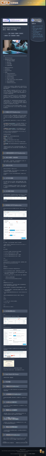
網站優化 (18, 35)
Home (31, 2)
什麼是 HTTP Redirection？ (11, 73)
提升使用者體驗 (9, 63)
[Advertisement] (22, 12)
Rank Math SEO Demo (8, 70)
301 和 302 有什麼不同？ (10, 76)
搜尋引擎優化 (13, 35)
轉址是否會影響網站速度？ (11, 81)
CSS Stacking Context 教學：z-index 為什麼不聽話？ (37, 32)
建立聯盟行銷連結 (9, 65)
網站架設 (6, 35)
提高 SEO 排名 (9, 62)
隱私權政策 (33, 453)
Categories (42, 2)
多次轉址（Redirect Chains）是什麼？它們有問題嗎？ (15, 79)
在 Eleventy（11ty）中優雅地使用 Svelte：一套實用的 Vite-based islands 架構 (38, 29)
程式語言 (12, 33)
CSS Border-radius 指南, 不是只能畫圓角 (38, 26)
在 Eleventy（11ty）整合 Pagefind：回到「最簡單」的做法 (38, 34)
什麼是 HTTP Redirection (8, 57)
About (38, 2)
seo (9, 35)
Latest (34, 2)
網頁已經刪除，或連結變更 (11, 60)
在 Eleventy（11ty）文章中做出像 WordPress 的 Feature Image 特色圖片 (38, 36)
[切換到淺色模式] (28, 2)
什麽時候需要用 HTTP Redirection (10, 59)
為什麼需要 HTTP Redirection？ (12, 74)
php (9, 33)
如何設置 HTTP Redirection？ (11, 82)
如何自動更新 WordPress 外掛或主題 (8, 442)
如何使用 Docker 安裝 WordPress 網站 (21, 442)
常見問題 (6, 72)
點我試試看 (11, 377)
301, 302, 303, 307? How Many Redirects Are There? (14, 278)
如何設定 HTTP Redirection (9, 67)
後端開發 (16, 33)
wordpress (21, 33)
